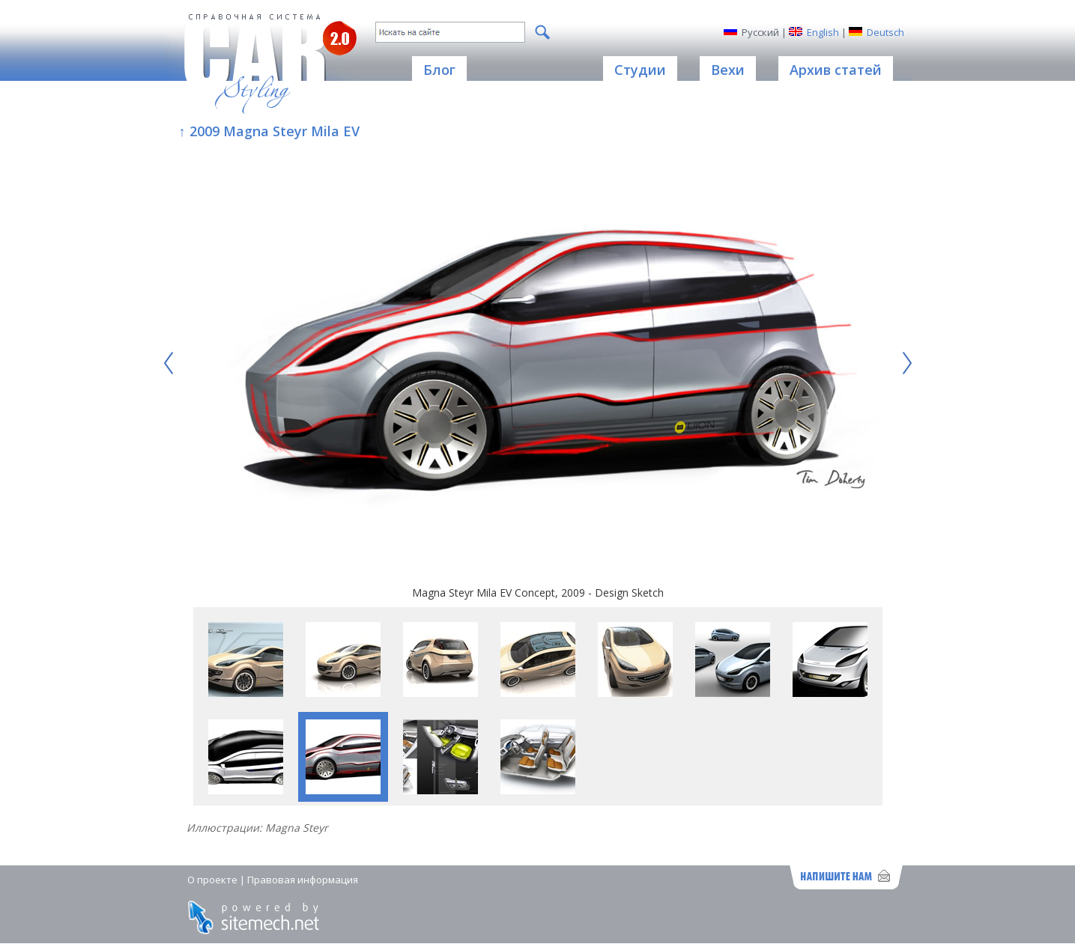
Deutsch (885, 32)
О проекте (212, 879)
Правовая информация (302, 879)
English (823, 32)
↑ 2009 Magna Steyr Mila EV (269, 131)
